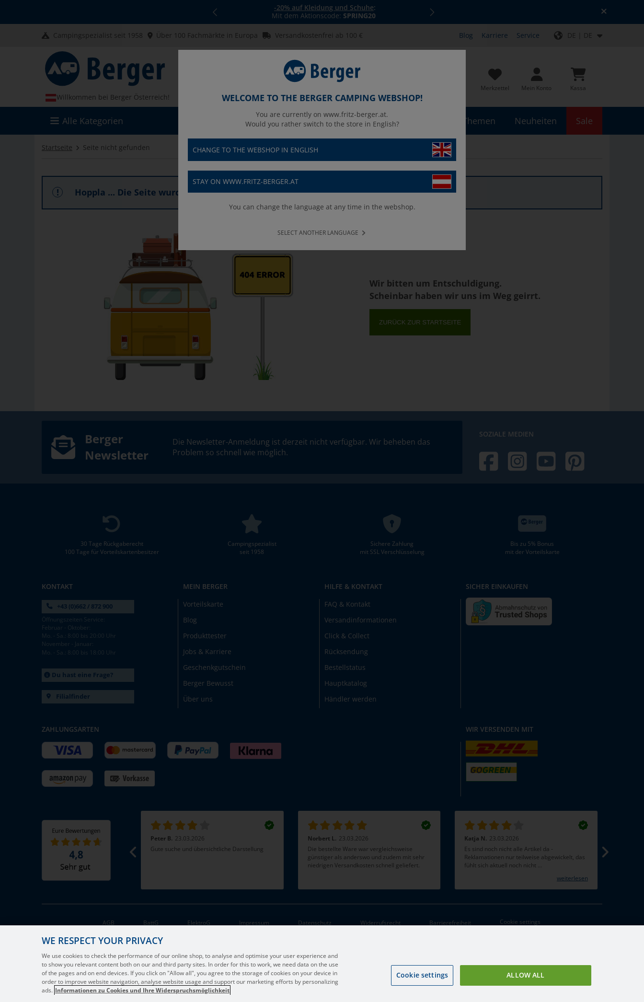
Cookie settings (422, 974)
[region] (322, 963)
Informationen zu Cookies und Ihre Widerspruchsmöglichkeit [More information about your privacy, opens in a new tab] (142, 990)
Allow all (525, 974)
